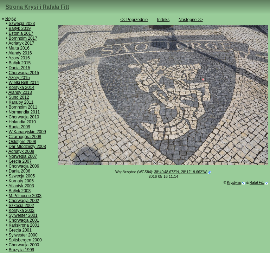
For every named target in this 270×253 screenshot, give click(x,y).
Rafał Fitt (257, 182)
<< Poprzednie (134, 19)
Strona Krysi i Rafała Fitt (37, 7)
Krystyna (234, 182)
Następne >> (191, 19)
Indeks (163, 19)
